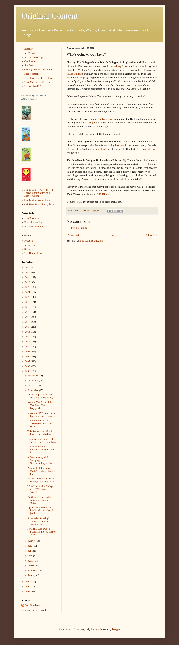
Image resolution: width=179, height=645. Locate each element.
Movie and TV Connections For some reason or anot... (41, 414)
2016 (28, 317)
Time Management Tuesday (38, 82)
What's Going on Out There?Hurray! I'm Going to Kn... (41, 480)
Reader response (32, 73)
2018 (28, 307)
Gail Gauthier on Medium (37, 200)
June (30, 550)
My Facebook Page (33, 57)
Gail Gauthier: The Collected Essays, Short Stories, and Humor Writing (38, 193)
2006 (28, 366)
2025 (28, 272)
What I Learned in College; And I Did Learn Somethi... (40, 489)
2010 (28, 346)
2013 (28, 331)
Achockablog (114, 66)
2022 (28, 287)
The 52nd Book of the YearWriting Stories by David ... (40, 423)
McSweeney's (31, 245)
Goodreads (29, 61)
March (31, 565)
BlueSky (28, 49)
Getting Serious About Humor (39, 69)
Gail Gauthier (32, 605)
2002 (28, 591)
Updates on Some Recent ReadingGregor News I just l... (40, 510)
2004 (28, 581)
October (32, 385)
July (30, 546)
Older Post (151, 235)
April (31, 560)
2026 (28, 267)
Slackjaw (28, 249)
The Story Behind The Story (38, 78)
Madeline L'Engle (85, 122)
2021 (28, 292)
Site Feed (29, 65)
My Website (30, 53)
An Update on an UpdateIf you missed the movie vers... (40, 500)
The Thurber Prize (33, 253)
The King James (106, 118)
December (33, 375)
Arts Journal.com (146, 148)
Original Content (49, 15)
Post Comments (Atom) (91, 240)
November (33, 380)
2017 (28, 312)
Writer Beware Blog (34, 226)
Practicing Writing (33, 222)
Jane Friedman (31, 218)
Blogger (116, 629)
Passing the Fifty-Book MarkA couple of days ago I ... (41, 471)
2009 (28, 351)
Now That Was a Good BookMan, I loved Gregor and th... (41, 531)
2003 (28, 586)
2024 (28, 277)
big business (117, 145)
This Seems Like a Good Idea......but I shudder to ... (41, 433)
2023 (28, 282)
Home (113, 235)
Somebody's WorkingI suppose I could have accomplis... (39, 521)
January (32, 575)
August (32, 541)
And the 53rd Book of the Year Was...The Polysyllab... (39, 405)
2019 (28, 302)
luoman (95, 629)
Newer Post (73, 235)
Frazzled (28, 240)
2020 (28, 297)
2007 (28, 361)
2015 (28, 322)
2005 (28, 371)
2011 (28, 341)
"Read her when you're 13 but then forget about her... (41, 440)
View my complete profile (34, 610)
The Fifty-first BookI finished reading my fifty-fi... (41, 449)
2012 (28, 336)
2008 (28, 356)
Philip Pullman (75, 73)
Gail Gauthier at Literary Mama (40, 204)
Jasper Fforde (99, 148)
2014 (28, 327)
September (33, 390)
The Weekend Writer (34, 86)
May (30, 555)
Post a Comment (79, 228)
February (32, 570)
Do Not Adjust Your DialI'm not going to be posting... (41, 396)
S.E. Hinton (103, 194)
